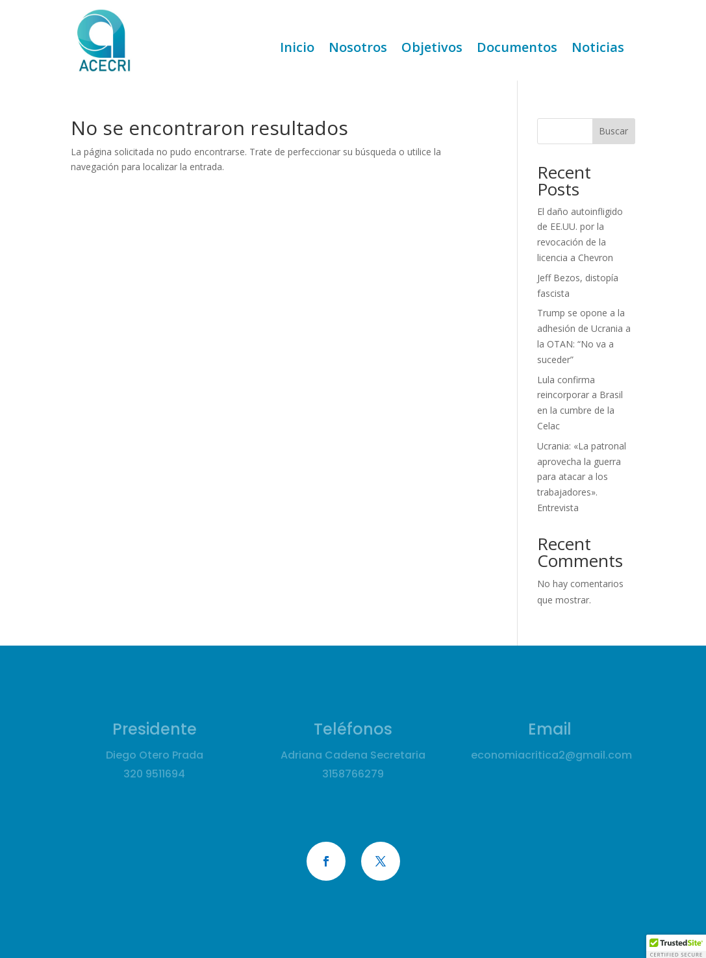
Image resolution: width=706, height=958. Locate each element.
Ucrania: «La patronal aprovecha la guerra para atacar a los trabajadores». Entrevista (581, 477)
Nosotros (358, 49)
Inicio (297, 49)
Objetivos (431, 49)
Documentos (517, 49)
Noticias (598, 49)
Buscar (613, 131)
